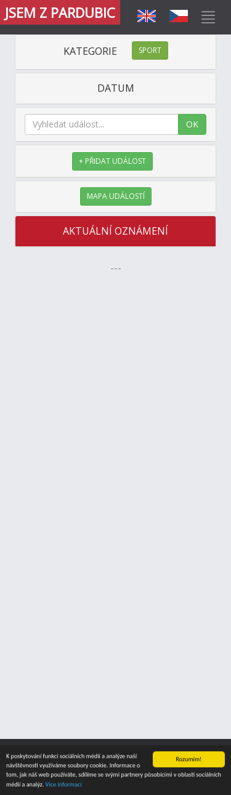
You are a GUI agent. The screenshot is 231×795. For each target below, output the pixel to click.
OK (192, 124)
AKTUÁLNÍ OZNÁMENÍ (115, 231)
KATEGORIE (115, 51)
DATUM (115, 88)
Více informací (64, 785)
